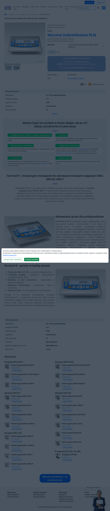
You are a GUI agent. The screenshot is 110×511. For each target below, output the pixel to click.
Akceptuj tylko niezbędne (12, 260)
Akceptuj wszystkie (31, 260)
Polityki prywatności (9, 255)
